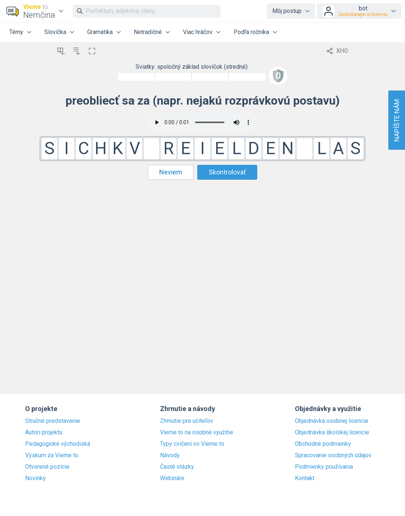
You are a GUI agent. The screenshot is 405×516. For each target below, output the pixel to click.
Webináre (172, 478)
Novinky (35, 478)
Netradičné (148, 31)
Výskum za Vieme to (51, 455)
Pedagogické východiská (57, 444)
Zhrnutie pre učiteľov (186, 421)
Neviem (170, 172)
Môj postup (287, 10)
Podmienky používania (324, 467)
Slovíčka (55, 31)
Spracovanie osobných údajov (333, 455)
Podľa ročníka (251, 31)
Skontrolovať (227, 172)
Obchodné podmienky (323, 444)
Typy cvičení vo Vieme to (192, 444)
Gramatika (100, 31)
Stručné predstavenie (52, 421)
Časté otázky (177, 467)
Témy (16, 31)
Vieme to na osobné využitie (196, 432)
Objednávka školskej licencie (332, 432)
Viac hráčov (197, 31)
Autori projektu (43, 432)
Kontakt (304, 478)
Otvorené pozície (47, 467)
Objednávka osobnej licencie (331, 421)
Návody (170, 455)
